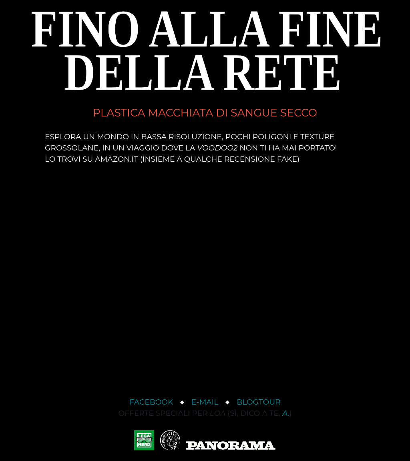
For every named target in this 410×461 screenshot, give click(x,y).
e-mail (204, 402)
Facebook (151, 402)
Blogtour (258, 402)
